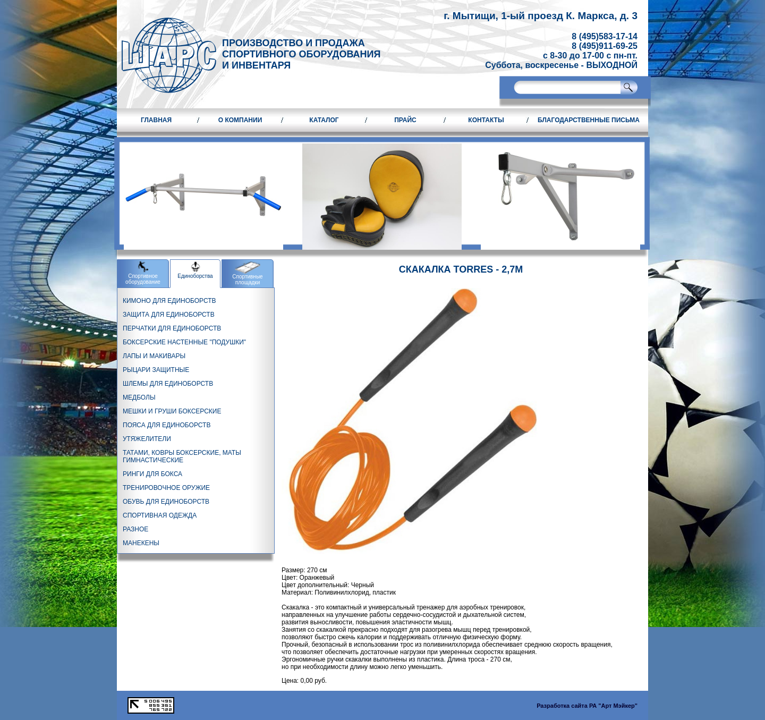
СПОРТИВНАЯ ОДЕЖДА (160, 515)
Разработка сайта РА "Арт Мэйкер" (587, 705)
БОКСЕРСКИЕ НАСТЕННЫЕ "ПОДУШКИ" (184, 342)
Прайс (405, 120)
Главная (156, 120)
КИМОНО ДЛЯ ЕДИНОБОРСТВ (169, 300)
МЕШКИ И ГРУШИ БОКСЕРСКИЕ (172, 411)
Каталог (323, 120)
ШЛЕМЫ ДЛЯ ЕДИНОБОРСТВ (168, 383)
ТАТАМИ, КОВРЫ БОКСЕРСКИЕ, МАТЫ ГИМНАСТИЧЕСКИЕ (182, 456)
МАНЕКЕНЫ (141, 543)
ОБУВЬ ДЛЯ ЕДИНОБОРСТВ (166, 501)
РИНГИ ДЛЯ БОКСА (152, 474)
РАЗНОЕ (135, 529)
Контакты (486, 120)
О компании (240, 120)
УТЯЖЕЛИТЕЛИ (147, 439)
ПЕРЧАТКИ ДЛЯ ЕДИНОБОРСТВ (172, 328)
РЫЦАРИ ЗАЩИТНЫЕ (156, 370)
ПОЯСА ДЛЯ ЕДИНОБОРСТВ (166, 425)
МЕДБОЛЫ (139, 397)
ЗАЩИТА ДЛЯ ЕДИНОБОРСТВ (169, 314)
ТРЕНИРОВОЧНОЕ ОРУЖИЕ (166, 488)
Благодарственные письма (589, 120)
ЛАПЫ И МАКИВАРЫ (154, 356)
